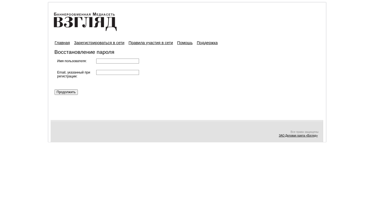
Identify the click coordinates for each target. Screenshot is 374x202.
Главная (62, 43)
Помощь (185, 43)
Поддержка (207, 43)
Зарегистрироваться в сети (99, 43)
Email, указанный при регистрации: (73, 74)
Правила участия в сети (150, 43)
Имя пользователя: (72, 61)
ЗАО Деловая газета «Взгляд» (298, 135)
